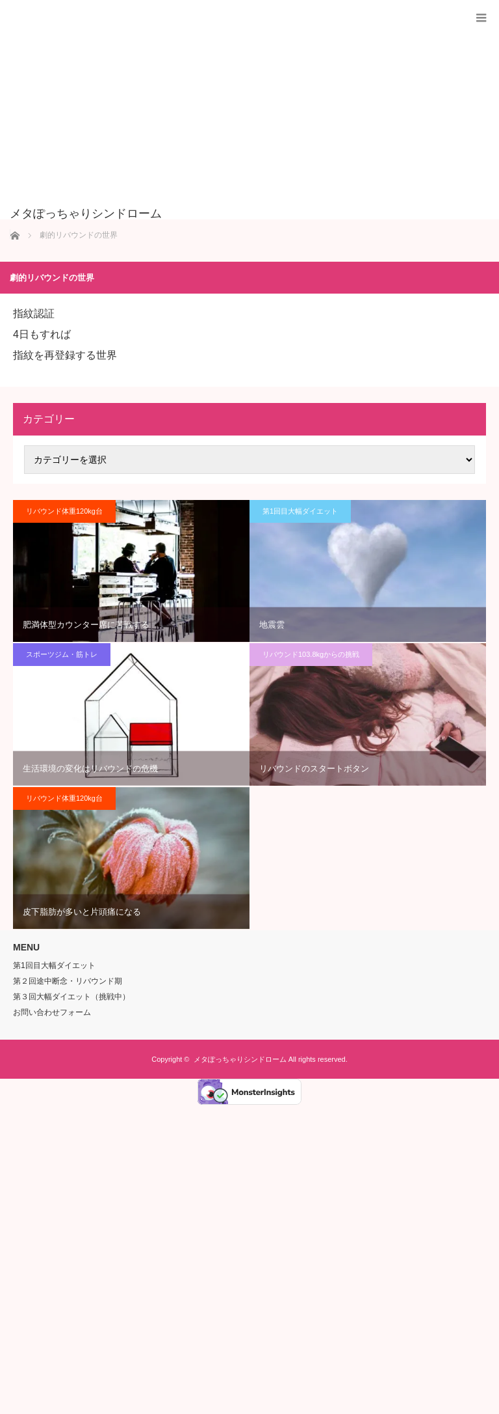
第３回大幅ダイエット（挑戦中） (71, 996)
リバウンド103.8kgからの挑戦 (310, 654)
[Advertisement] (230, 110)
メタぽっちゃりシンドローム (240, 1059)
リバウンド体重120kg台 (64, 511)
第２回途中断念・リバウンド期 (67, 981)
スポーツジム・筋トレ (61, 654)
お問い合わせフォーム (52, 1012)
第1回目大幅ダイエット (300, 511)
